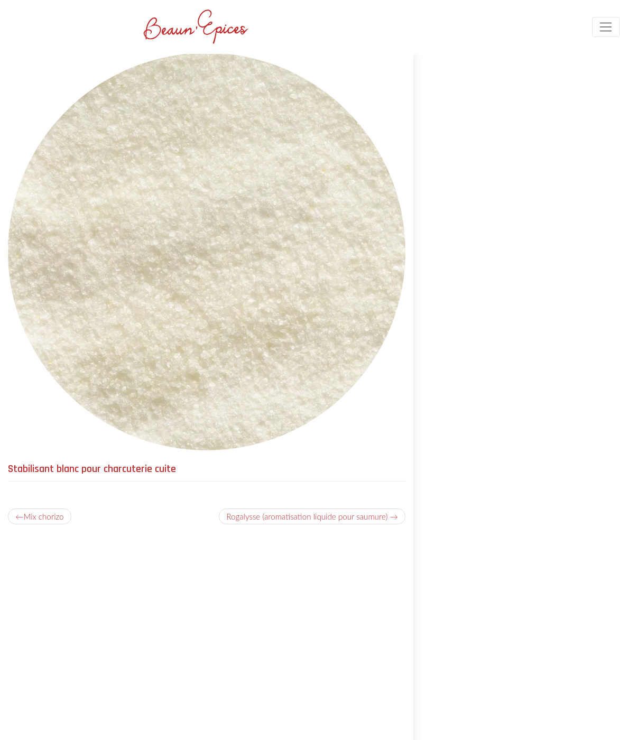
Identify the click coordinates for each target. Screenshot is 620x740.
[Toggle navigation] (606, 27)
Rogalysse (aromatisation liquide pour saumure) (306, 516)
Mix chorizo (43, 516)
